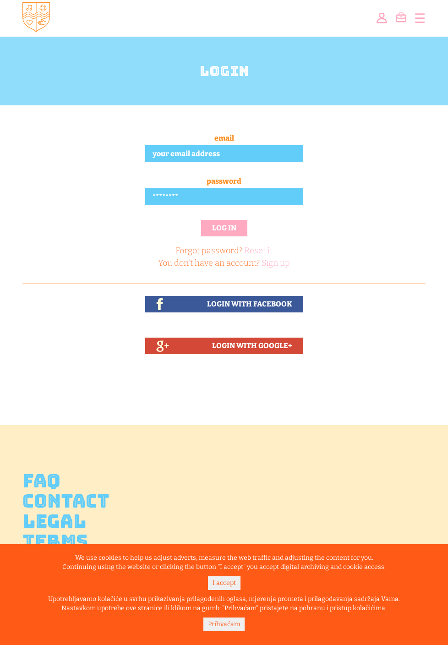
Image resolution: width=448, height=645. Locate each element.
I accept (224, 583)
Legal (54, 521)
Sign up (276, 263)
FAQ (41, 481)
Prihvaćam (224, 624)
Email (224, 138)
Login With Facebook (249, 304)
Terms (55, 541)
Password (224, 181)
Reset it (258, 251)
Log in (224, 228)
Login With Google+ (252, 345)
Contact (65, 501)
